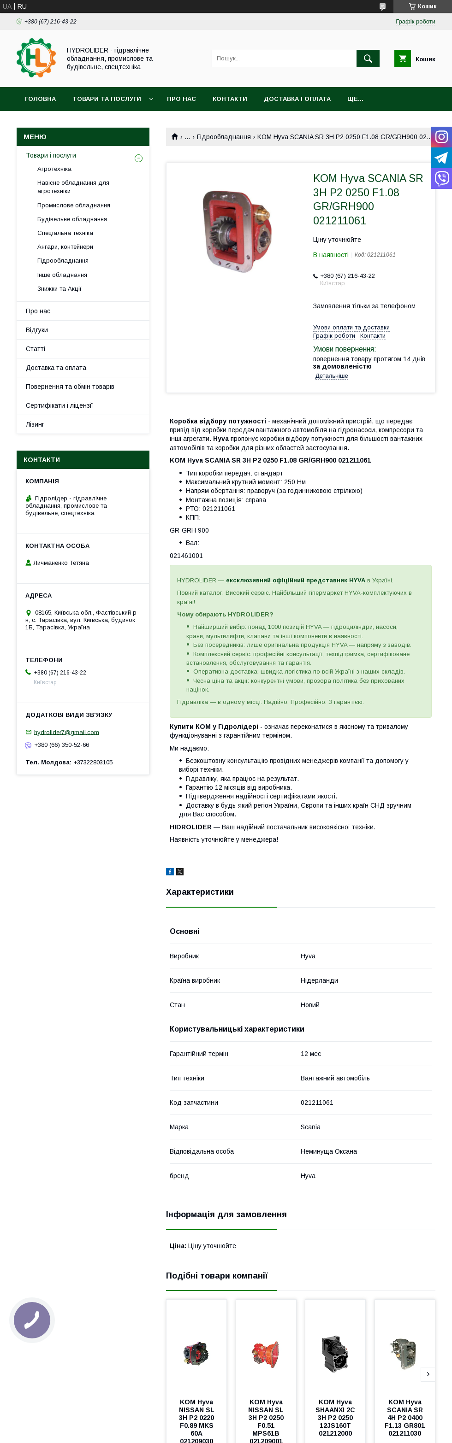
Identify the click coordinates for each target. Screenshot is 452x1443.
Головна (40, 98)
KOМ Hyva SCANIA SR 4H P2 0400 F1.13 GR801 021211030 (406, 1417)
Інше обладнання (62, 274)
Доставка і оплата (297, 98)
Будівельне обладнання (72, 219)
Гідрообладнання (224, 137)
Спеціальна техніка (65, 232)
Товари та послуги (106, 98)
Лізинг (35, 424)
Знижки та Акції (59, 288)
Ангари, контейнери (65, 246)
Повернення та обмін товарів (70, 386)
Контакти (230, 98)
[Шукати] (368, 58)
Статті (35, 348)
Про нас (181, 98)
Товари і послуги (51, 155)
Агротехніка (54, 168)
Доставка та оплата (56, 367)
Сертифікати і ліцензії (59, 405)
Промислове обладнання (73, 205)
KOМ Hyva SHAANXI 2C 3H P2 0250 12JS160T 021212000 (336, 1417)
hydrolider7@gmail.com (66, 731)
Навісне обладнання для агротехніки (73, 186)
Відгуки (37, 330)
